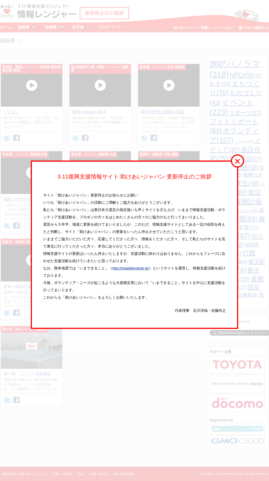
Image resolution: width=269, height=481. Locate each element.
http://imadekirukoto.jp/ (130, 268)
